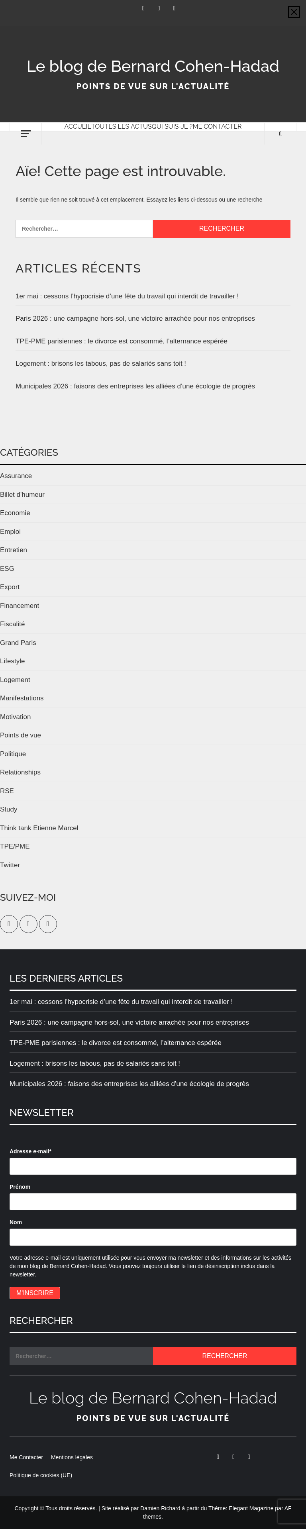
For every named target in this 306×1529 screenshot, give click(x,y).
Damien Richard (160, 1508)
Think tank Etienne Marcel (39, 828)
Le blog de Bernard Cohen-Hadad (153, 66)
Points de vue (20, 735)
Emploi (10, 531)
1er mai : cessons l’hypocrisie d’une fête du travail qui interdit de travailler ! (127, 296)
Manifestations (22, 698)
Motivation (15, 717)
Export (10, 587)
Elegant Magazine (251, 1508)
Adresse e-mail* (30, 1151)
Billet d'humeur (22, 494)
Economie (15, 513)
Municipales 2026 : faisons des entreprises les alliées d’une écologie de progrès (135, 386)
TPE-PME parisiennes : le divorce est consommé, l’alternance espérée (122, 341)
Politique (13, 754)
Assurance (16, 476)
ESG (7, 568)
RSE (7, 791)
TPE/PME (15, 846)
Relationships (20, 772)
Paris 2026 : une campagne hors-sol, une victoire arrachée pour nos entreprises (135, 318)
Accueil (78, 126)
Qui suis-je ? (172, 126)
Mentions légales (72, 1457)
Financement (19, 606)
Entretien (13, 550)
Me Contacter (216, 126)
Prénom (20, 1187)
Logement (15, 680)
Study (8, 809)
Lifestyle (12, 661)
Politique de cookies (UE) (41, 1475)
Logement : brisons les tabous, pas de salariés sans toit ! (101, 363)
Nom (16, 1222)
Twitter (10, 865)
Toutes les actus (121, 126)
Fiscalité (12, 624)
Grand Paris (18, 643)
